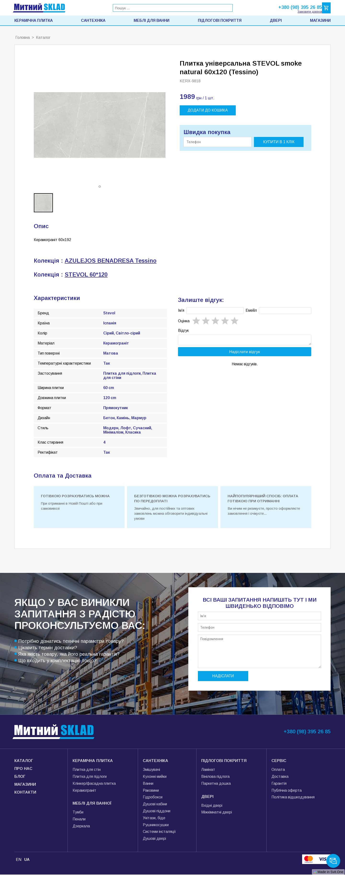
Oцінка (184, 321)
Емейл (251, 310)
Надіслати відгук (244, 353)
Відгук (183, 330)
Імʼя (181, 310)
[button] (100, 186)
